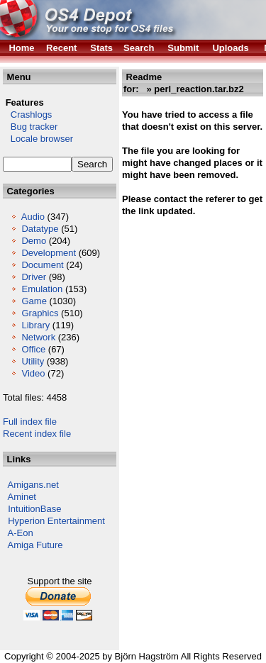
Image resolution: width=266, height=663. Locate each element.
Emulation (41, 289)
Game (33, 301)
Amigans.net (33, 484)
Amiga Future (35, 545)
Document (42, 265)
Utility (32, 361)
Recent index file (37, 433)
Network (38, 337)
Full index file (30, 421)
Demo (33, 240)
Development (48, 252)
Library (35, 325)
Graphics (39, 313)
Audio (33, 216)
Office (33, 349)
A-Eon (20, 533)
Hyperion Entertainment (56, 521)
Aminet (22, 496)
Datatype (39, 228)
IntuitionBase (34, 508)
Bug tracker (30, 126)
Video (33, 373)
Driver (33, 277)
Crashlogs (27, 114)
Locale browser (38, 138)
